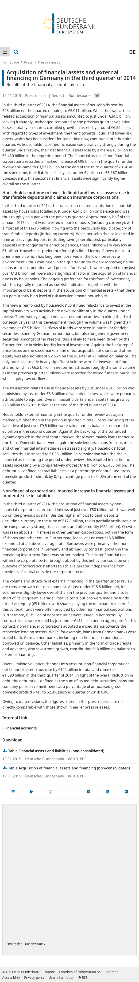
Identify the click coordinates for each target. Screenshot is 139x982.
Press (28, 62)
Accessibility (11, 977)
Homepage (10, 62)
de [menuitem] (132, 51)
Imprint (49, 972)
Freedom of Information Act (80, 972)
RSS (83, 977)
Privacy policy (34, 977)
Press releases (49, 62)
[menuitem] (5, 51)
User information (61, 977)
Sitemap (112, 972)
